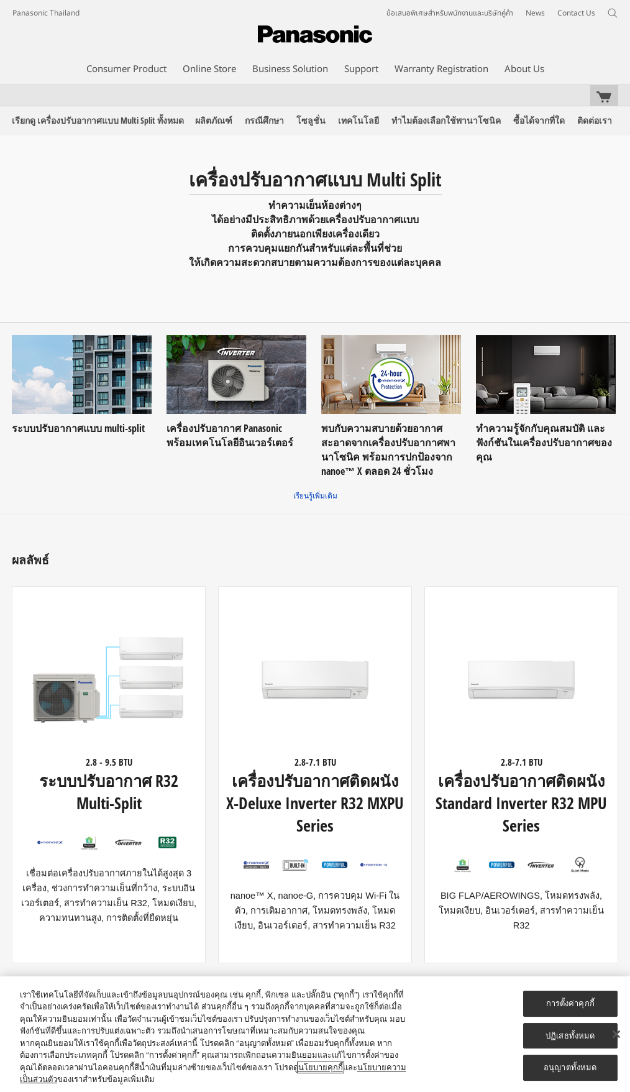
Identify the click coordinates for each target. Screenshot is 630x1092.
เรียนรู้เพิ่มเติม (315, 496)
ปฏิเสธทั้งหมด (570, 1035)
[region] (315, 1034)
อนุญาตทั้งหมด (570, 1067)
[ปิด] (616, 1034)
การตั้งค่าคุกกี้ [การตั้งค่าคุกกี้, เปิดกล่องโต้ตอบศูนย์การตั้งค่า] (570, 1003)
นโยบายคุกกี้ (320, 1067)
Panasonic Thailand (46, 13)
